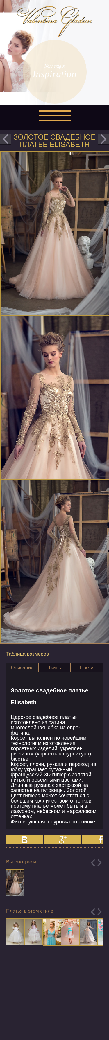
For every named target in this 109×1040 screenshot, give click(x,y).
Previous (93, 862)
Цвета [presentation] (87, 667)
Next (99, 862)
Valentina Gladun (54, 21)
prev (5, 139)
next (103, 139)
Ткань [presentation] (54, 667)
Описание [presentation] (22, 667)
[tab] (22, 667)
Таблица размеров (27, 654)
